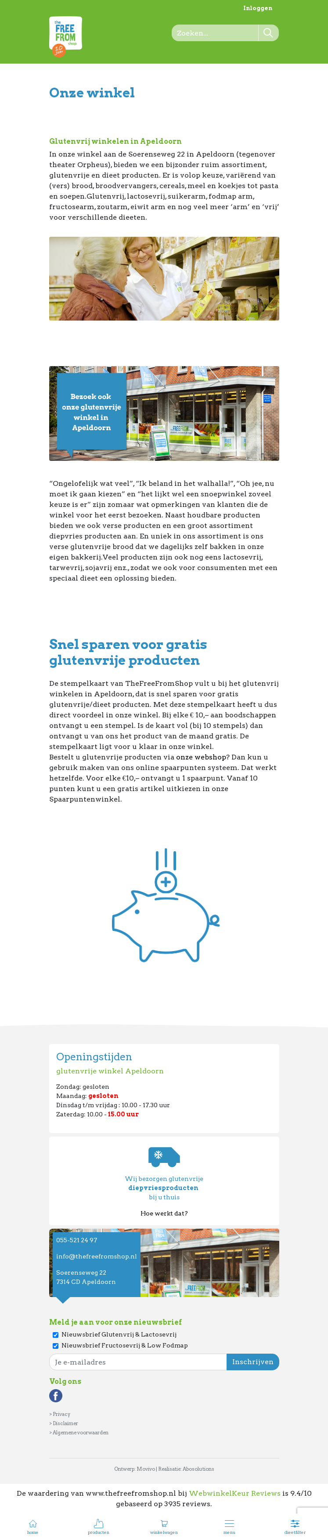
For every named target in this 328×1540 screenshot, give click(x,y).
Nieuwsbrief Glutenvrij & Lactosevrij (119, 1334)
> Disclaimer (63, 1423)
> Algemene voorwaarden (78, 1432)
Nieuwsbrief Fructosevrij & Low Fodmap (124, 1345)
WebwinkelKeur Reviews (235, 1493)
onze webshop (201, 757)
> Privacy (59, 1414)
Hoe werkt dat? (164, 1213)
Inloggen (257, 8)
